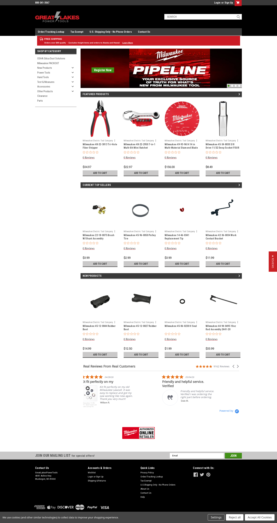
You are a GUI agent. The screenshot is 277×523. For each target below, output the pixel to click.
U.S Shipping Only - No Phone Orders (157, 485)
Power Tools (43, 72)
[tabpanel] (161, 68)
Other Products (45, 91)
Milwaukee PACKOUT (48, 63)
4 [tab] (239, 86)
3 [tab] (236, 86)
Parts (40, 100)
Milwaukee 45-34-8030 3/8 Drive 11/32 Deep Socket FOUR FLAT (222, 147)
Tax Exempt (76, 31)
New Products (44, 67)
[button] (233, 366)
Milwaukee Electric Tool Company (98, 140)
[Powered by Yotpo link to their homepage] (229, 410)
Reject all (235, 517)
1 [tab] (229, 86)
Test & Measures (45, 82)
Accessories (43, 86)
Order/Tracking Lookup (51, 31)
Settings (216, 517)
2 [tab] (232, 86)
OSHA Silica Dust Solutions (51, 58)
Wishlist (92, 472)
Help (142, 497)
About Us (144, 489)
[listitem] (109, 392)
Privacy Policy (147, 472)
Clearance (42, 96)
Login (217, 2)
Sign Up (229, 2)
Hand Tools (43, 77)
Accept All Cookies (260, 517)
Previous (236, 94)
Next (239, 94)
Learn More (127, 43)
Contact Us (144, 31)
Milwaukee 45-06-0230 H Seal (181, 326)
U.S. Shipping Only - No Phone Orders (111, 31)
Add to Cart (100, 173)
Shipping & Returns (97, 481)
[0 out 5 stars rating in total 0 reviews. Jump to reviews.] (91, 155)
